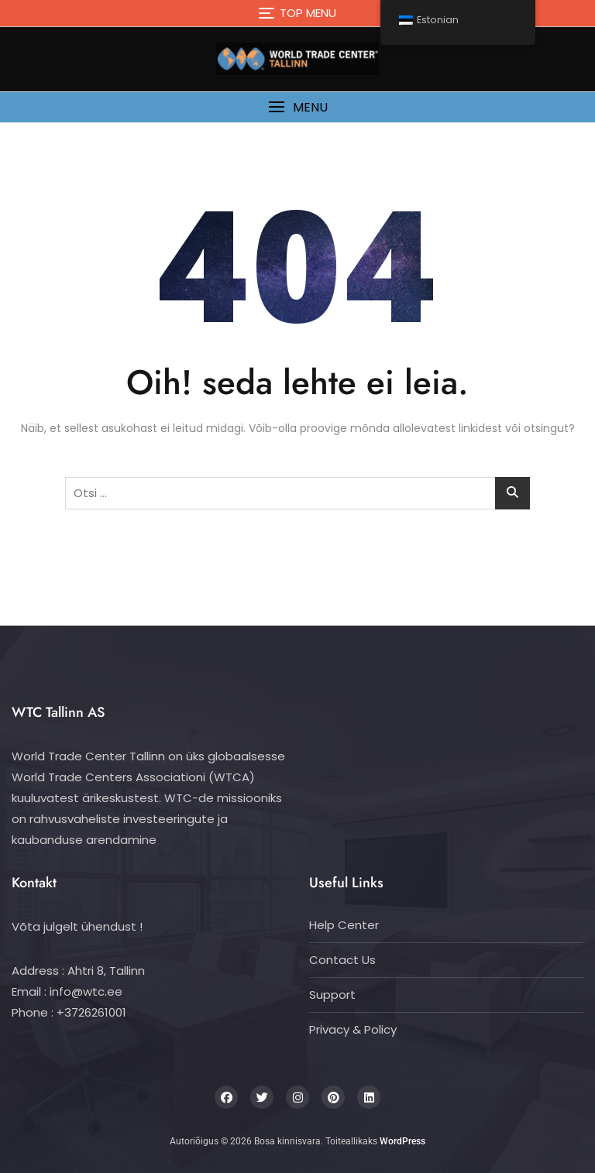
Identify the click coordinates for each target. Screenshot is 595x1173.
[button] (297, 107)
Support (332, 994)
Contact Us (342, 960)
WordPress (402, 1141)
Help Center (344, 925)
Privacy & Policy (353, 1029)
